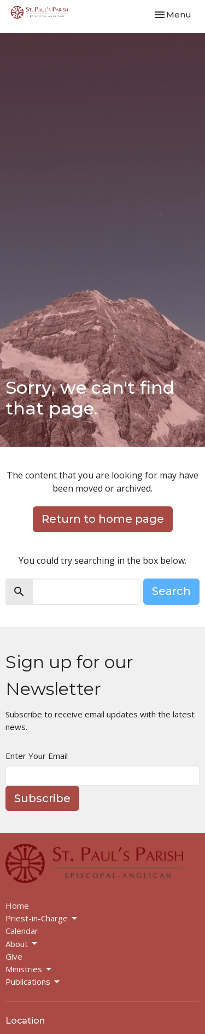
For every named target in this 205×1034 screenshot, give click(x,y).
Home (17, 905)
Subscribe (42, 798)
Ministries (29, 969)
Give (13, 956)
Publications (33, 982)
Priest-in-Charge (42, 918)
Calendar (21, 930)
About (22, 944)
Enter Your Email (36, 755)
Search (171, 591)
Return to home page (103, 518)
